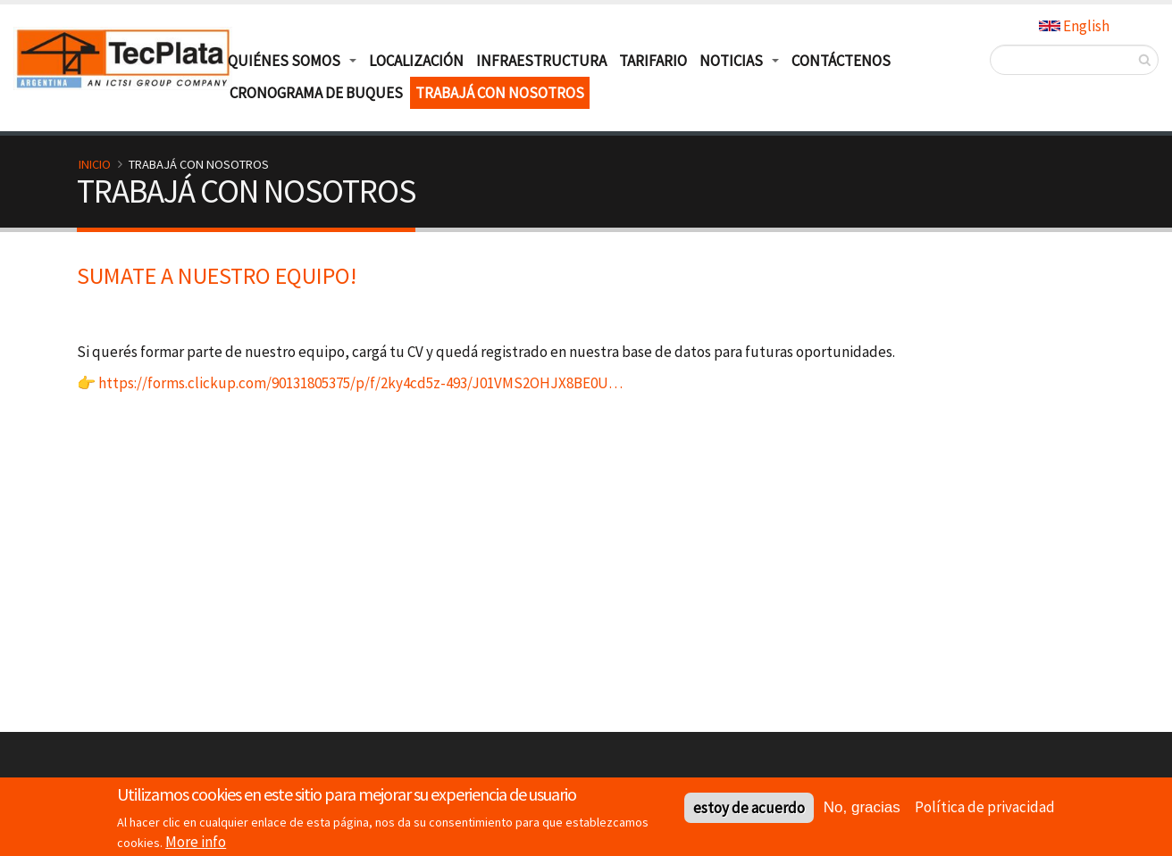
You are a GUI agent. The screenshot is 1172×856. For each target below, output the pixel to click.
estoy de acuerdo (749, 811)
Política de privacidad (985, 809)
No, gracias (862, 810)
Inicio (95, 164)
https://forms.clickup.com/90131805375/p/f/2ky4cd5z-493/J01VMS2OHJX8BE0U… (360, 383)
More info (195, 844)
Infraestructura (541, 61)
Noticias (731, 61)
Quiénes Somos (284, 61)
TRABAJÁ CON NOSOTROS (499, 93)
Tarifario (653, 61)
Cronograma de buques (316, 93)
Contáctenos (841, 61)
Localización (416, 61)
